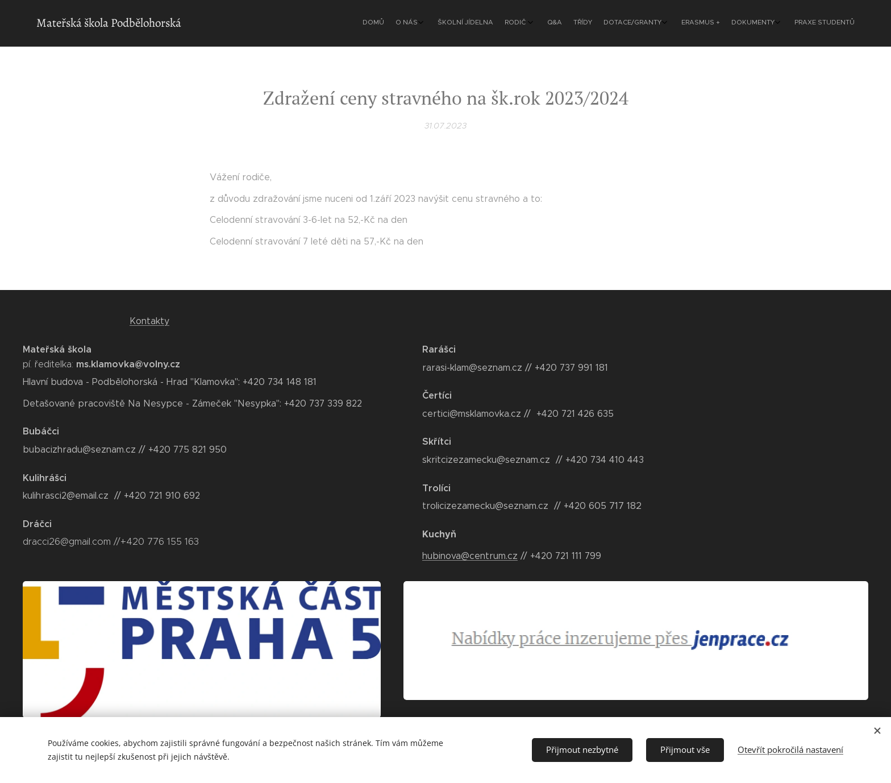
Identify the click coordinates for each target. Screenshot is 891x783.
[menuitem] (719, 23)
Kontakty (149, 321)
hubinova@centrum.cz (470, 555)
